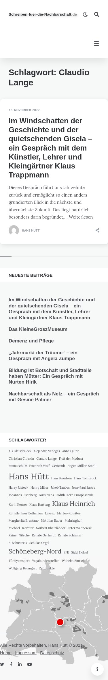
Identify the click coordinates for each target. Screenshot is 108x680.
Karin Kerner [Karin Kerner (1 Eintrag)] (18, 505)
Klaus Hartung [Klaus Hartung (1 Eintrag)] (39, 505)
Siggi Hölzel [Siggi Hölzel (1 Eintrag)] (79, 552)
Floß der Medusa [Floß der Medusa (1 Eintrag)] (71, 459)
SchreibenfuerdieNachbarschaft (43, 14)
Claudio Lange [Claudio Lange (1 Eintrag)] (46, 459)
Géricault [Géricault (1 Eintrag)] (58, 466)
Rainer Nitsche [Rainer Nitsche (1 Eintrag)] (19, 535)
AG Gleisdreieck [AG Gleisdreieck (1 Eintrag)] (20, 451)
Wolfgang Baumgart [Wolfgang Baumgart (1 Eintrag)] (23, 568)
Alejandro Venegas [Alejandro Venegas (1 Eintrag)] (47, 451)
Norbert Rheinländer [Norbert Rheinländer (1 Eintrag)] (50, 528)
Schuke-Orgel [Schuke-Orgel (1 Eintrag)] (39, 543)
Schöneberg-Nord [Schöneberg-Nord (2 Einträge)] (35, 551)
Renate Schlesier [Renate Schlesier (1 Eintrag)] (70, 535)
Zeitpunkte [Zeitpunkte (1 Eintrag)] (47, 568)
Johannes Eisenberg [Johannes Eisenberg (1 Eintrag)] (23, 495)
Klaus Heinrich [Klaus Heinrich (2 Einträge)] (73, 503)
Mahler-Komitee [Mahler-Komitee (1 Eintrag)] (69, 513)
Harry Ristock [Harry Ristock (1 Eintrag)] (18, 487)
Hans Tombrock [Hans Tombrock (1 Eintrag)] (85, 478)
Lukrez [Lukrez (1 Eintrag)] (50, 513)
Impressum (26, 652)
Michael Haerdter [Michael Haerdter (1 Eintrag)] (21, 528)
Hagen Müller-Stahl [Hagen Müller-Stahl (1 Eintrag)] (81, 466)
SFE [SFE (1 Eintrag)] (66, 552)
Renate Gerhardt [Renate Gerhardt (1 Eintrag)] (44, 535)
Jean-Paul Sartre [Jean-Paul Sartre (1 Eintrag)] (83, 487)
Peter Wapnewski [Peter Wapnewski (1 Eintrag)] (80, 528)
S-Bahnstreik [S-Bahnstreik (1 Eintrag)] (18, 543)
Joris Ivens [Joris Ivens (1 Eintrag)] (46, 495)
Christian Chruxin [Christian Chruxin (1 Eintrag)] (21, 459)
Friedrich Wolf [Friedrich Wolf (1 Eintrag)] (39, 466)
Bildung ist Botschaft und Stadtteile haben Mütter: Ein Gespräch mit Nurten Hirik (50, 376)
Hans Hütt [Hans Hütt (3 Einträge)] (29, 476)
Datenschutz (52, 652)
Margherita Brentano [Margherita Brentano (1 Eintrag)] (24, 520)
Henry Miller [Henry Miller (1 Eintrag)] (40, 487)
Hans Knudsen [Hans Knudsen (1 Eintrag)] (61, 478)
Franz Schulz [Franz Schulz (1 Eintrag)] (18, 466)
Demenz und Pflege (31, 341)
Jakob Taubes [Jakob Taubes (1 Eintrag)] (60, 487)
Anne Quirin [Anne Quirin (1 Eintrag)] (70, 451)
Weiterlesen (81, 217)
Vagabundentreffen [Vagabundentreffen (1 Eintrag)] (45, 561)
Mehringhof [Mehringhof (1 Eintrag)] (73, 520)
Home (6, 652)
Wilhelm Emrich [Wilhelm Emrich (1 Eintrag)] (73, 561)
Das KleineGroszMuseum (38, 329)
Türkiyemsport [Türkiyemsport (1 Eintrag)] (19, 561)
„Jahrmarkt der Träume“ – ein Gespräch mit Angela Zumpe (43, 355)
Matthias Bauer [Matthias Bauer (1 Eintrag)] (51, 520)
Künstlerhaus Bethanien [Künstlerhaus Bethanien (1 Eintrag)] (26, 513)
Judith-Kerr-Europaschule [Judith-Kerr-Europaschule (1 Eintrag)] (75, 495)
